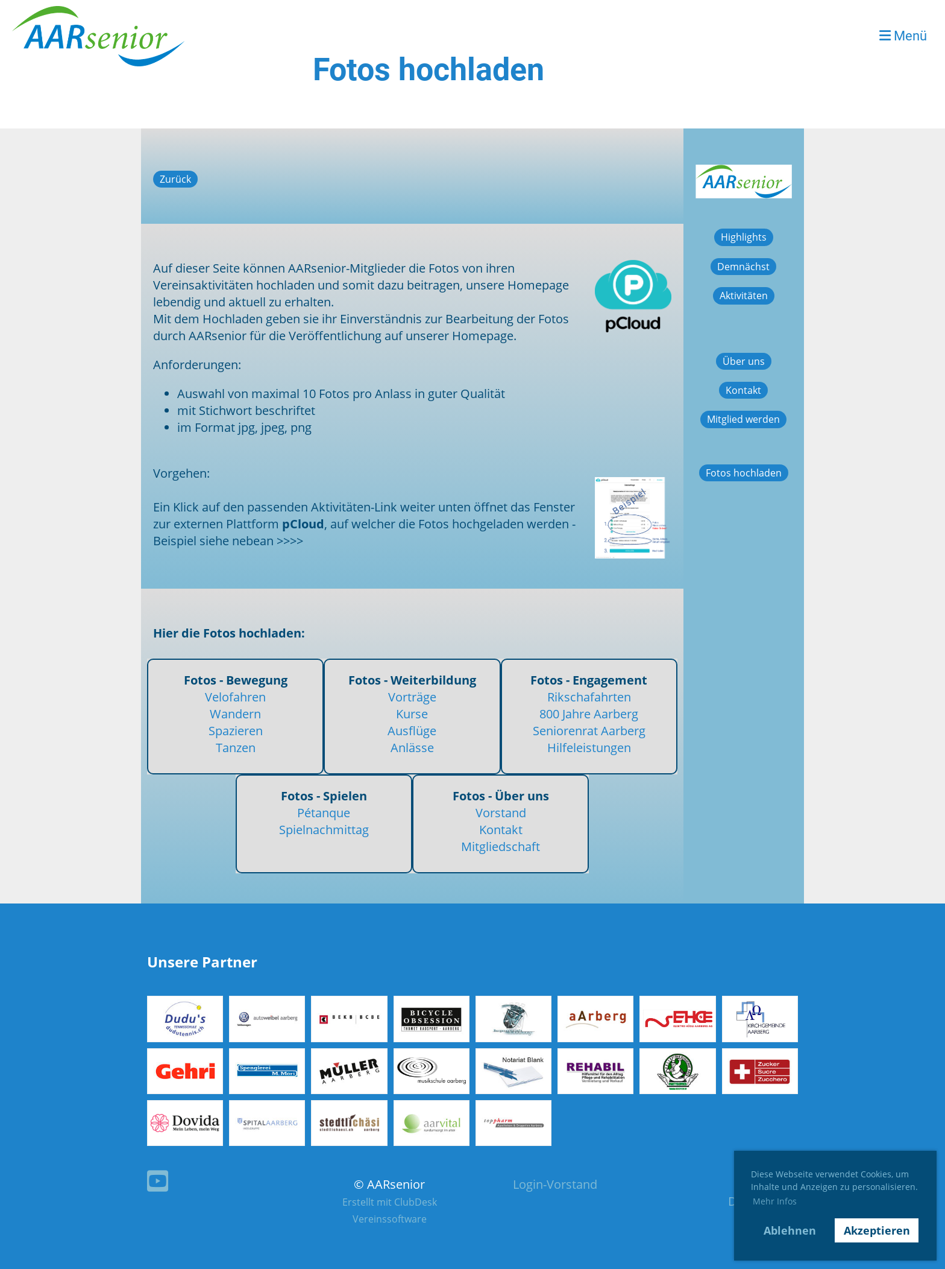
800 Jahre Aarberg (588, 714)
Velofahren (235, 697)
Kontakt (501, 829)
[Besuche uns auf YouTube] (157, 1180)
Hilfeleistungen (589, 747)
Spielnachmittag (324, 829)
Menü (903, 35)
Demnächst (743, 266)
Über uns (744, 361)
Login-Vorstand (555, 1184)
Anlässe (412, 747)
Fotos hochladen (744, 472)
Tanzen (236, 747)
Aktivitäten (744, 295)
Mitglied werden (743, 419)
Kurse (412, 714)
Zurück (175, 179)
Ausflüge (412, 731)
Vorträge (412, 697)
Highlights (744, 237)
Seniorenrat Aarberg (589, 731)
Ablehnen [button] (790, 1230)
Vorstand (501, 813)
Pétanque (323, 813)
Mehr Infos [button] (775, 1201)
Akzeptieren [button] (877, 1230)
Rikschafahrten (589, 697)
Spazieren (236, 731)
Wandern (235, 714)
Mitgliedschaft (500, 846)
